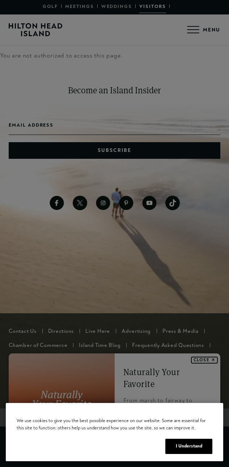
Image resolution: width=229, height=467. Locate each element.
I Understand (189, 446)
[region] (114, 432)
